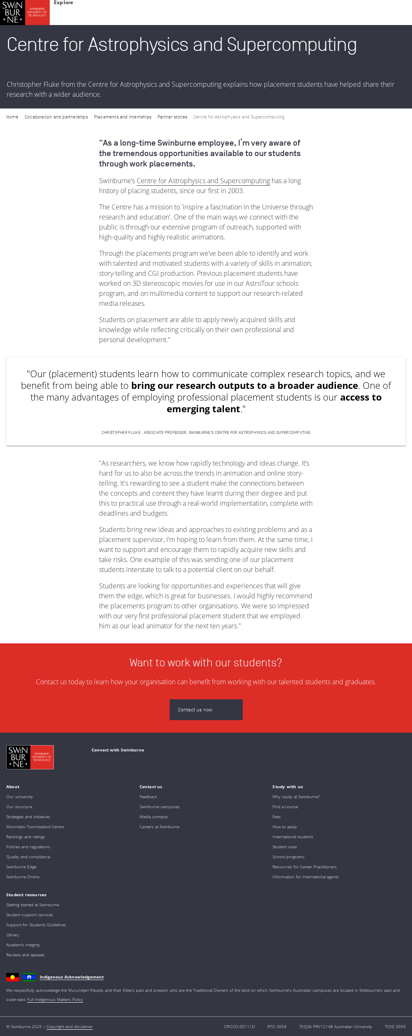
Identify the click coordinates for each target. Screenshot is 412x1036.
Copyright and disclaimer (69, 1026)
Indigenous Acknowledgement (72, 977)
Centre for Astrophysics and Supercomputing (203, 180)
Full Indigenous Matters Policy (55, 999)
